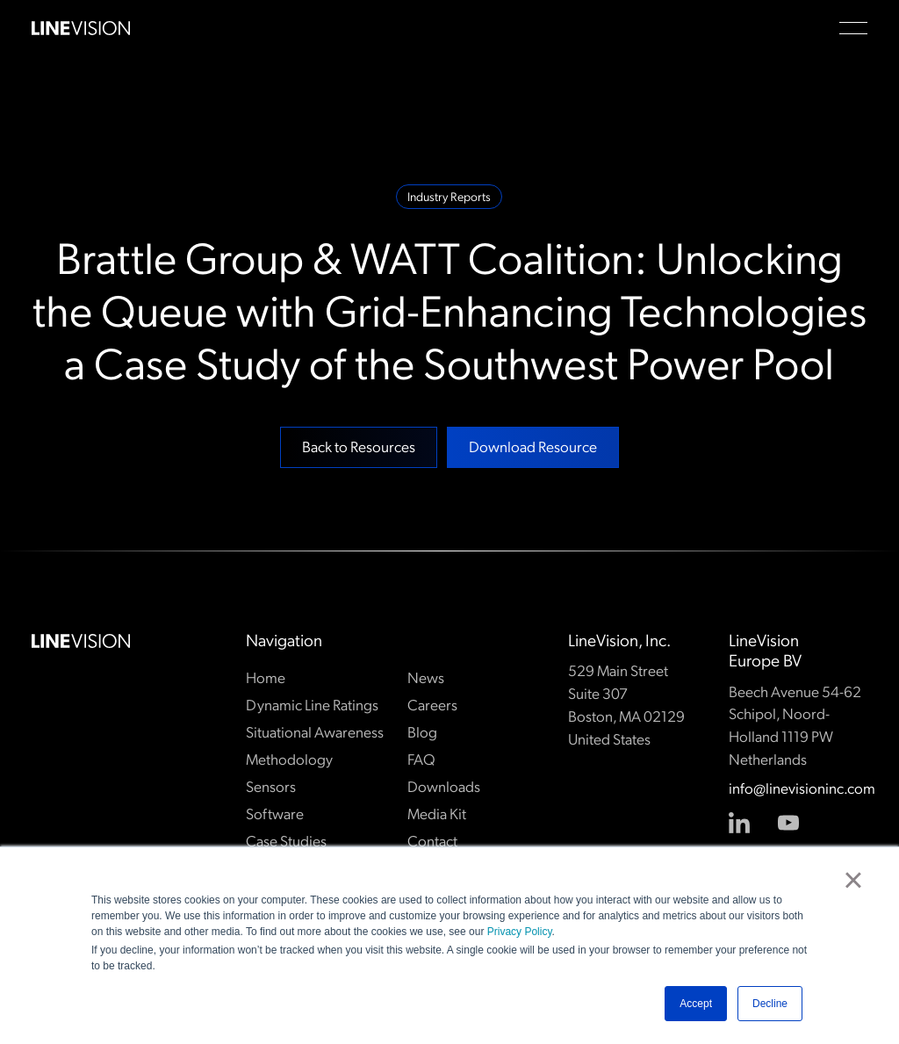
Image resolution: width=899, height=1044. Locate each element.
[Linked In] (740, 822)
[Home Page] (81, 28)
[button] (853, 28)
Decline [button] (770, 1003)
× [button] (853, 880)
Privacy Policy (519, 931)
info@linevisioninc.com (798, 789)
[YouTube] (789, 822)
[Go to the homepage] (81, 641)
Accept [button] (696, 1003)
